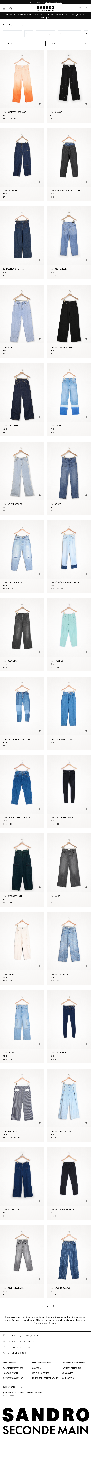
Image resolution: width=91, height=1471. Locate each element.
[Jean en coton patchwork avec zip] (22, 713)
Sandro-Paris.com (53, 2)
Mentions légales (40, 1373)
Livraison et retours (71, 1368)
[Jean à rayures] (22, 1105)
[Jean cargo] (22, 948)
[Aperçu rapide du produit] (39, 103)
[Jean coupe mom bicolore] (69, 713)
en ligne (76, 14)
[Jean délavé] (69, 478)
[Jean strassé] (69, 86)
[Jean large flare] (22, 399)
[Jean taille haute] (22, 1183)
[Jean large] (69, 869)
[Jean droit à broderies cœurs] (69, 948)
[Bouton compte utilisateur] (80, 8)
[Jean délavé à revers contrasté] (69, 556)
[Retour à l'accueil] (46, 8)
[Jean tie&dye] (69, 399)
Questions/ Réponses (13, 1368)
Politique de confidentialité (45, 1378)
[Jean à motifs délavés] (69, 1261)
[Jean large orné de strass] (69, 321)
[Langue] (15, 1387)
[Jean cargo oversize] (22, 869)
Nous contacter (10, 1373)
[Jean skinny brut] (69, 1026)
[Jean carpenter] (22, 164)
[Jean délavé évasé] (22, 634)
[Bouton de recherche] (10, 8)
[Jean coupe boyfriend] (22, 556)
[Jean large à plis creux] (69, 1105)
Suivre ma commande (13, 1378)
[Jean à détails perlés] (22, 478)
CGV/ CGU (36, 1368)
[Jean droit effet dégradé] (22, 86)
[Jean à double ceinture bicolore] (69, 164)
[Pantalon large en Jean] (22, 242)
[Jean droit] (22, 321)
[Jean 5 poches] (69, 634)
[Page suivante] (53, 1306)
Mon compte (67, 1373)
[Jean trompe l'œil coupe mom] (22, 791)
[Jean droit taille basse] (69, 242)
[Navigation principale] (4, 8)
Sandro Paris (68, 1378)
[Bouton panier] (87, 8)
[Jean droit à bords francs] (69, 1183)
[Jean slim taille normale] (69, 791)
